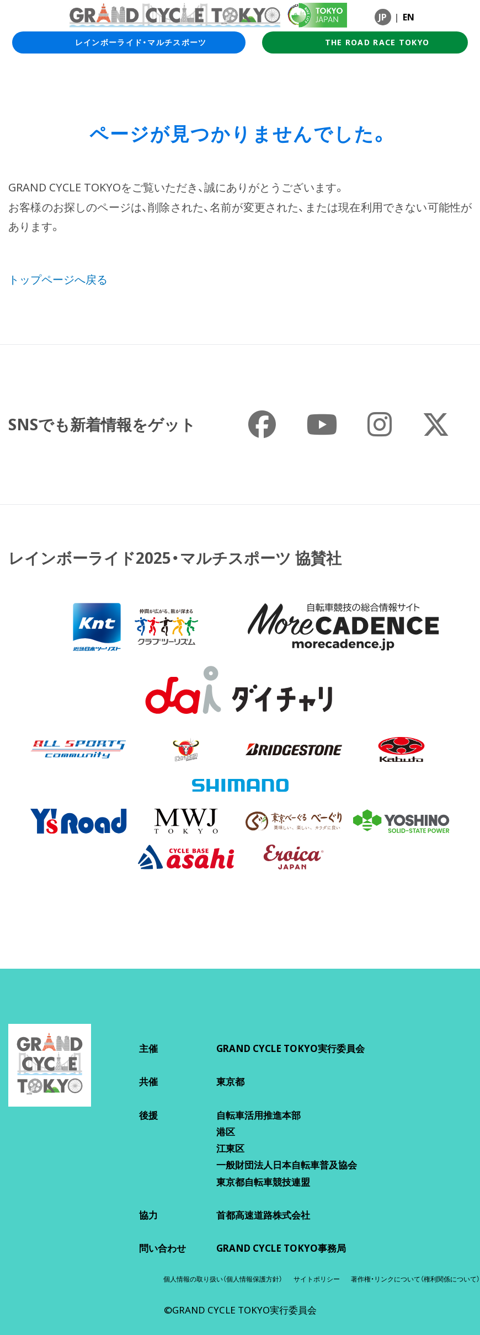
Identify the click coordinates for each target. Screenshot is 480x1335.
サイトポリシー (317, 1279)
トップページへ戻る (58, 279)
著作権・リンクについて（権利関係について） (415, 1279)
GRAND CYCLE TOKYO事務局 (281, 1248)
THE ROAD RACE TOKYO (365, 42)
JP (382, 17)
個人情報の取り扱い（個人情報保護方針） (222, 1279)
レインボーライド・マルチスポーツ (129, 42)
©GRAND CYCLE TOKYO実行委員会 (240, 1310)
